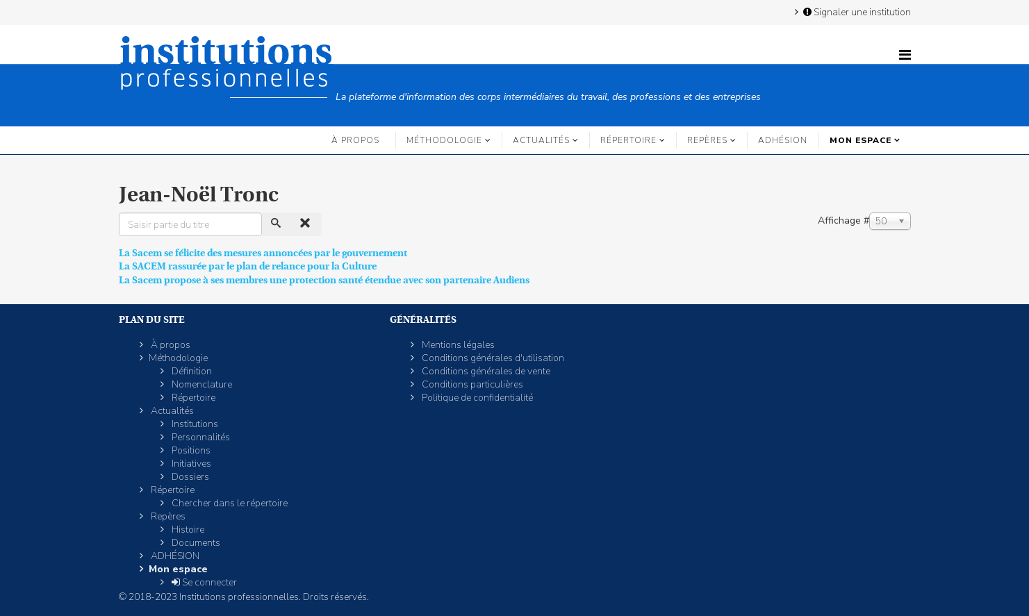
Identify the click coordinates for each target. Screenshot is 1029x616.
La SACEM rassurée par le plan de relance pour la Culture (248, 266)
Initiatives (190, 463)
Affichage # (843, 220)
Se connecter (203, 582)
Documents (195, 542)
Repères (707, 140)
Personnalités (200, 437)
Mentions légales (457, 344)
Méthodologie (444, 140)
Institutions (194, 424)
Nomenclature (201, 384)
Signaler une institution (856, 12)
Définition (191, 371)
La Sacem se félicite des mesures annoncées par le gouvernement (263, 252)
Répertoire (628, 140)
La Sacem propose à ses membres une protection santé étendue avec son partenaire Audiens (324, 280)
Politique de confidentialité (476, 397)
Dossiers (189, 476)
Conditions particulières (471, 384)
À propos (355, 140)
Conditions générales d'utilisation (492, 358)
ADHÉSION (782, 140)
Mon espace (860, 140)
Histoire (187, 529)
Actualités (541, 140)
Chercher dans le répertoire (229, 503)
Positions (190, 450)
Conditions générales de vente (485, 371)
